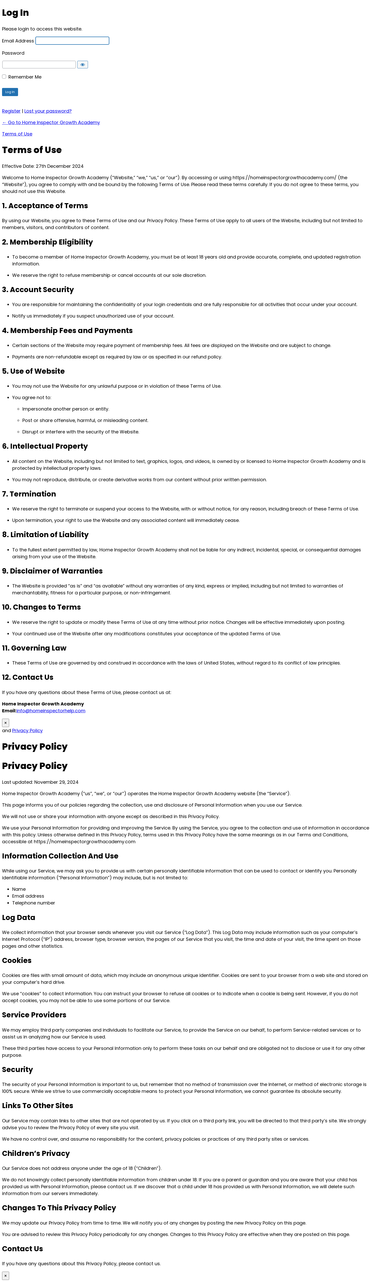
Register (11, 111)
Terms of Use (17, 134)
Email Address (18, 40)
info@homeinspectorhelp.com (51, 710)
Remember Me (24, 77)
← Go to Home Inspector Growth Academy (51, 122)
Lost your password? (48, 111)
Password (13, 53)
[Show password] (82, 64)
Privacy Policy (27, 730)
